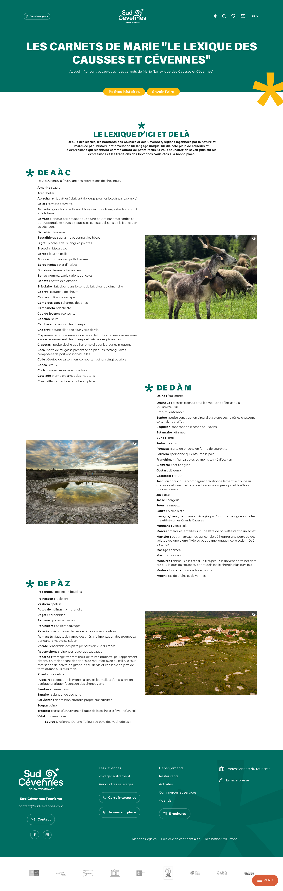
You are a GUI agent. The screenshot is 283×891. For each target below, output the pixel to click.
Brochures (175, 815)
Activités (166, 785)
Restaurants (168, 777)
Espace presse (234, 781)
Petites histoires (123, 92)
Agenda (165, 801)
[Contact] (243, 16)
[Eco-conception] (215, 16)
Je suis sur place (37, 16)
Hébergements (171, 769)
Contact (41, 820)
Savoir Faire (164, 92)
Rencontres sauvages (116, 785)
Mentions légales (144, 840)
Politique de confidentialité (180, 840)
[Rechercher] (224, 16)
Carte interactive (119, 798)
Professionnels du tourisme (244, 770)
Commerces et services (178, 793)
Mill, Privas (230, 840)
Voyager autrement (114, 777)
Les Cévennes (110, 769)
